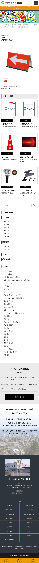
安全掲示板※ (8, 316)
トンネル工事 (8, 236)
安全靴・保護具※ (9, 325)
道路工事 (6, 221)
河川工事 (6, 227)
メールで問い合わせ (19, 560)
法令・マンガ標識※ (10, 307)
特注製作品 (6, 259)
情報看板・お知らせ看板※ (12, 277)
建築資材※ (7, 337)
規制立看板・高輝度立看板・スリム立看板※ (17, 280)
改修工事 (6, 246)
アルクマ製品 (8, 274)
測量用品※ (7, 355)
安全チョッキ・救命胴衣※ (12, 322)
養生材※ (6, 334)
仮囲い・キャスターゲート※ (12, 310)
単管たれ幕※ (8, 331)
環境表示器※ (8, 304)
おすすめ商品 (8, 271)
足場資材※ (7, 340)
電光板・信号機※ (9, 301)
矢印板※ (6, 286)
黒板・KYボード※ (9, 319)
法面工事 (6, 233)
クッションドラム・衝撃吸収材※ (14, 298)
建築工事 (5, 242)
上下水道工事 (8, 224)
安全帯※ (6, 328)
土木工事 (5, 217)
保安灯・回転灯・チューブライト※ (14, 295)
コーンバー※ (8, 292)
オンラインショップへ (32, 560)
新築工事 (6, 249)
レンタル (5, 255)
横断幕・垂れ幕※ (9, 343)
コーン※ (6, 289)
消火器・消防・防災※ (10, 352)
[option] (19, 61)
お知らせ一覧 (19, 397)
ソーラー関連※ (8, 349)
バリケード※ (8, 283)
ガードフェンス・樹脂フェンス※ (14, 313)
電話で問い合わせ (6, 560)
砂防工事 (6, 230)
